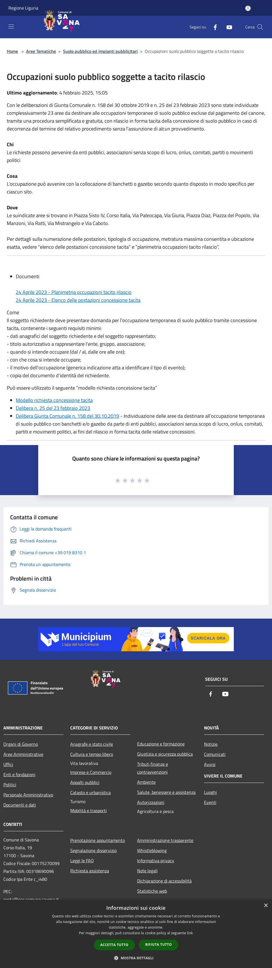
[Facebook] (213, 27)
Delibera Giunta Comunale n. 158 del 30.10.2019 (67, 416)
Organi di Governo (20, 744)
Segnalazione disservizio (93, 850)
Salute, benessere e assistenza (166, 792)
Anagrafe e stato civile (91, 744)
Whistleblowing (152, 850)
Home (12, 51)
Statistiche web (152, 891)
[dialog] (136, 934)
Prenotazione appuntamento (97, 840)
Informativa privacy (155, 860)
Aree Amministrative (23, 754)
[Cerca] (260, 27)
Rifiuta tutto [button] (158, 944)
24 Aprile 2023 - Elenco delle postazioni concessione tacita (78, 300)
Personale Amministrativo (28, 794)
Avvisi (210, 764)
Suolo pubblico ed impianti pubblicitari (100, 51)
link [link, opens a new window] (190, 933)
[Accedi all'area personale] (248, 8)
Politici (9, 784)
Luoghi (210, 792)
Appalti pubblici (84, 782)
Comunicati (215, 754)
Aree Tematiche (41, 51)
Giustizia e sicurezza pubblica (165, 754)
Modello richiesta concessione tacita (54, 400)
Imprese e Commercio (90, 772)
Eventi (210, 802)
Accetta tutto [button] (114, 944)
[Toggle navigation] (11, 26)
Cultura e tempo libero (91, 754)
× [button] (266, 906)
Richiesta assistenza (89, 870)
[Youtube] (227, 27)
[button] (136, 957)
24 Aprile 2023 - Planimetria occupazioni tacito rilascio (74, 292)
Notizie (210, 744)
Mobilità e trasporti (88, 810)
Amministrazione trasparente (165, 840)
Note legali (147, 870)
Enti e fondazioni (19, 774)
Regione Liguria (23, 8)
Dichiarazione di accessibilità (164, 880)
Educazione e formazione (161, 743)
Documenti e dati (19, 804)
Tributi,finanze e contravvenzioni (152, 768)
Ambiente (146, 782)
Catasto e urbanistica (90, 792)
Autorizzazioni (150, 802)
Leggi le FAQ (82, 860)
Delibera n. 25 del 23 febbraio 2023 (53, 408)
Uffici (8, 764)
